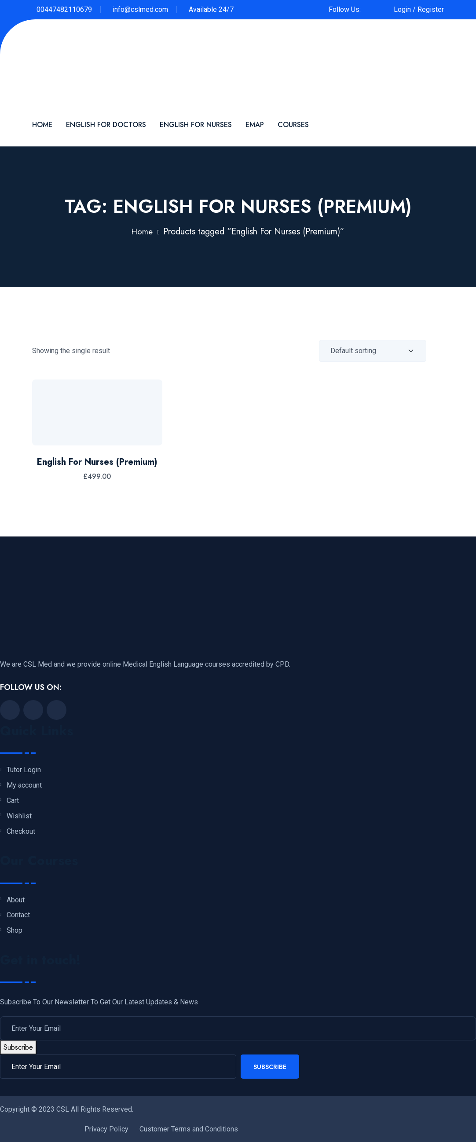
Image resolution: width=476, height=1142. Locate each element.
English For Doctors (106, 125)
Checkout (21, 832)
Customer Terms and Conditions (188, 1129)
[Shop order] (372, 351)
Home (42, 125)
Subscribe (18, 1047)
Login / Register (419, 9)
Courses (293, 125)
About (16, 900)
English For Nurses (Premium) (97, 462)
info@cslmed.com (140, 9)
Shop (14, 930)
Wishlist (19, 816)
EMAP (254, 125)
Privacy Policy (106, 1129)
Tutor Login (24, 770)
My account (24, 785)
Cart (13, 801)
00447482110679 (64, 9)
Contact (18, 915)
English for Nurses (196, 125)
